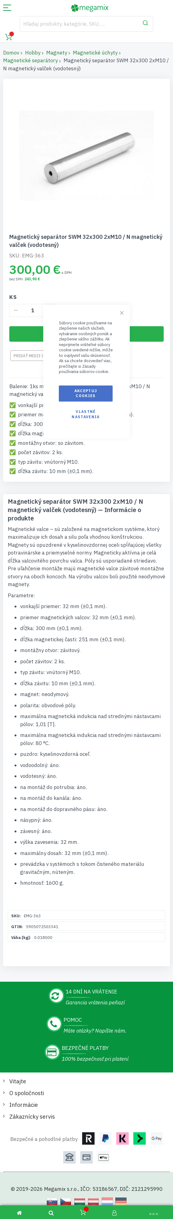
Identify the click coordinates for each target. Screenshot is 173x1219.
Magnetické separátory (30, 60)
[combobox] (86, 24)
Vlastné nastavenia (86, 414)
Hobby (32, 52)
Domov (11, 52)
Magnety (56, 52)
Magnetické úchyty (95, 52)
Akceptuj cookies (85, 393)
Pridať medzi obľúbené (37, 355)
